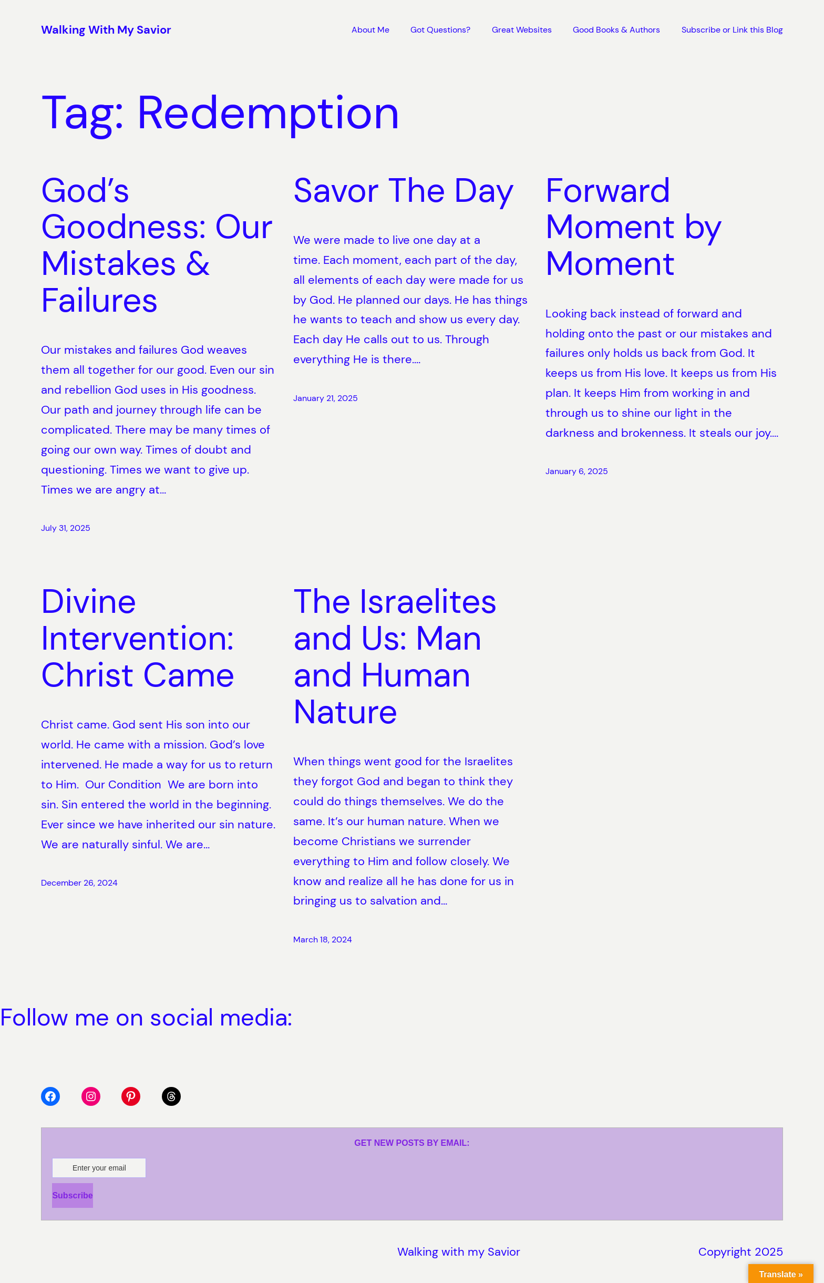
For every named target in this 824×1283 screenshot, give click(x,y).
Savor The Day (403, 190)
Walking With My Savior (106, 29)
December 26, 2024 (79, 882)
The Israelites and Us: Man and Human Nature (395, 656)
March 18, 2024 (322, 939)
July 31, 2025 (65, 527)
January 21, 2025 (325, 398)
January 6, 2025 (576, 471)
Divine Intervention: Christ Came (142, 638)
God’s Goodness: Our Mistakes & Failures (157, 245)
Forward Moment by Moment (634, 227)
